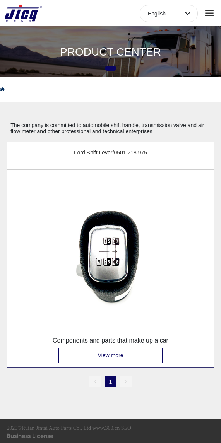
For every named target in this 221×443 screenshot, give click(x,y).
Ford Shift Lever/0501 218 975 (110, 152)
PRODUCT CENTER (110, 52)
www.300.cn (106, 428)
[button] (110, 68)
